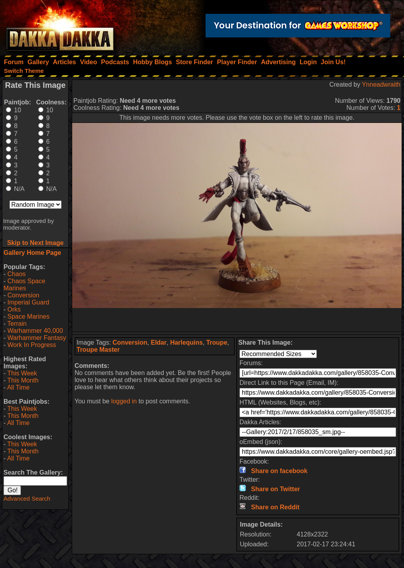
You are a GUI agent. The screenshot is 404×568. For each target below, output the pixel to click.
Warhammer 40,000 (35, 330)
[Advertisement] (237, 320)
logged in (124, 401)
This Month (22, 380)
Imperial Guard (28, 302)
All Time (18, 387)
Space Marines (28, 316)
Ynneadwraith (381, 84)
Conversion (23, 295)
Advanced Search (27, 498)
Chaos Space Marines (24, 284)
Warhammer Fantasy (36, 337)
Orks (14, 309)
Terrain (16, 323)
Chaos (16, 274)
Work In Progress (31, 345)
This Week (22, 373)
